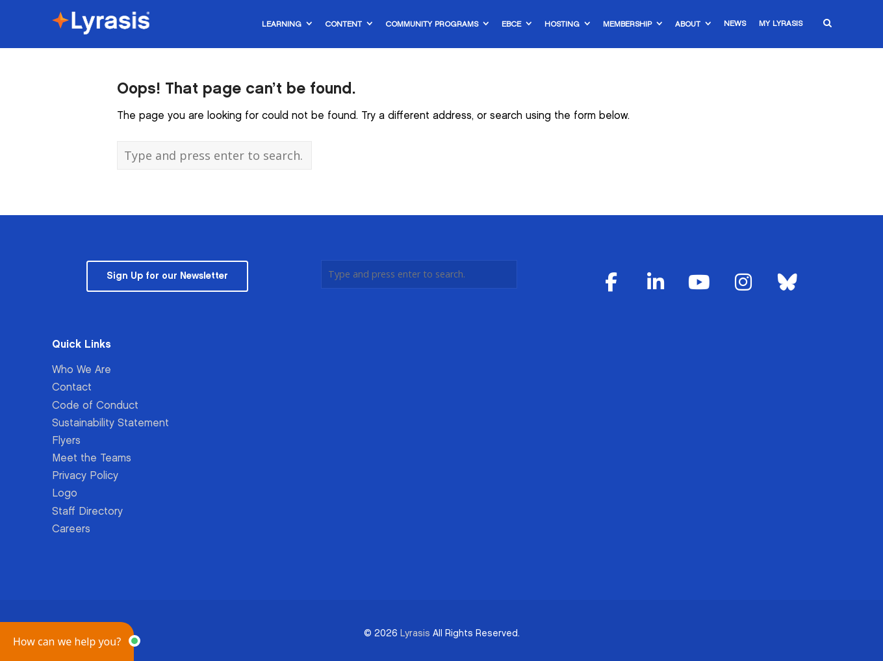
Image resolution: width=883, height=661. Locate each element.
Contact (72, 388)
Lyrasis (415, 633)
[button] (67, 641)
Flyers (66, 441)
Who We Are (81, 370)
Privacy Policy (85, 476)
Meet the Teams (91, 458)
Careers (71, 529)
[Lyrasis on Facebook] (611, 283)
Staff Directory (87, 512)
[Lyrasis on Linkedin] (655, 283)
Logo (64, 494)
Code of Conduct (95, 406)
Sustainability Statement (110, 423)
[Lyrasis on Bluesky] (787, 283)
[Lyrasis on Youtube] (699, 283)
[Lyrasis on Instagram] (743, 283)
